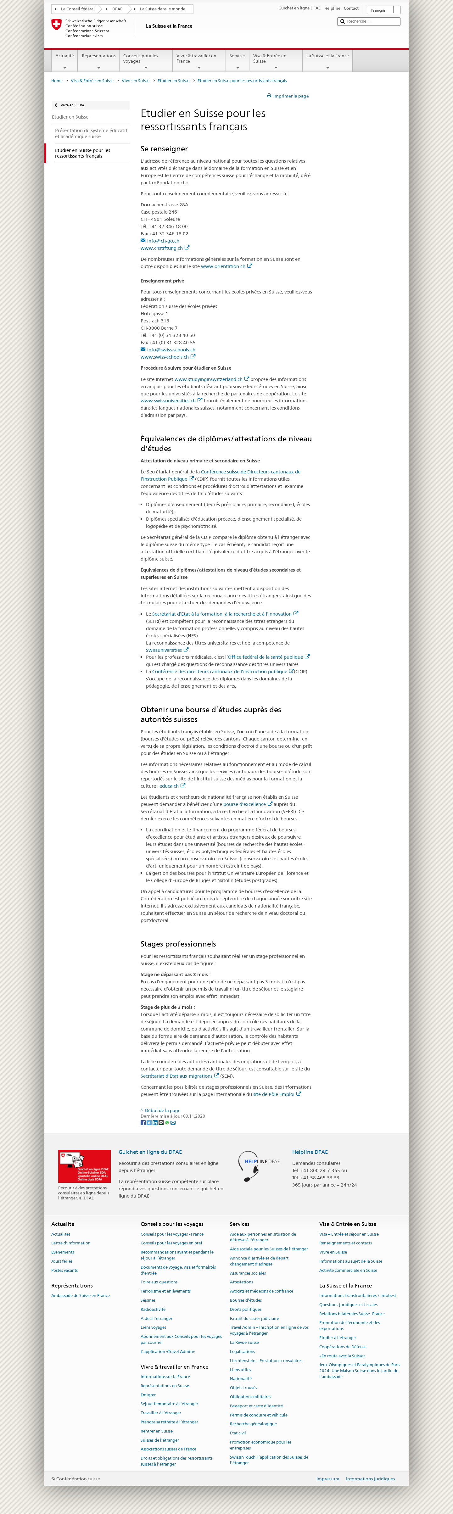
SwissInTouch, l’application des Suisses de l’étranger (269, 1460)
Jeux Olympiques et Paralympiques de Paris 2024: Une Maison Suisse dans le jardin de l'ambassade (359, 1371)
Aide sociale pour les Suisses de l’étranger (269, 1249)
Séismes (148, 1300)
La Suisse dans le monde (162, 9)
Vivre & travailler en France (199, 61)
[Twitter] (150, 1122)
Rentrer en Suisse (157, 1431)
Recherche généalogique (253, 1424)
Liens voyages (153, 1327)
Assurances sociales (248, 1273)
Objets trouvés (243, 1387)
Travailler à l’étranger (161, 1413)
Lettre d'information (71, 1243)
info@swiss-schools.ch (171, 350)
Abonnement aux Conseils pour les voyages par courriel (181, 1339)
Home (57, 80)
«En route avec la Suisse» (342, 1356)
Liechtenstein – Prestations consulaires (266, 1360)
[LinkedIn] (156, 1122)
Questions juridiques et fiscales (348, 1304)
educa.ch (172, 786)
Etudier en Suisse (173, 80)
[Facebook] (144, 1122)
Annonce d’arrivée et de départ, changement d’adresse (259, 1261)
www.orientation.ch (226, 266)
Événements (62, 1252)
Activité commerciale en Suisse (348, 1270)
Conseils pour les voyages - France (172, 1234)
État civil (238, 1433)
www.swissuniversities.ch (171, 401)
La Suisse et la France (327, 61)
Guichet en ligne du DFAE (150, 1152)
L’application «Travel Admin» (168, 1351)
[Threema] (162, 1122)
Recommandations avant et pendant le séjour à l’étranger (177, 1255)
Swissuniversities (167, 650)
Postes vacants (64, 1270)
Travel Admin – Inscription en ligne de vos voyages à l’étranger (269, 1330)
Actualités (60, 1234)
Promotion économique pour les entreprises (260, 1445)
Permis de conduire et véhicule (259, 1415)
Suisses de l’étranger (160, 1440)
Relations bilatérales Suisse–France (352, 1313)
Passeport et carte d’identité (256, 1406)
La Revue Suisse (244, 1342)
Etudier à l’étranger (337, 1337)
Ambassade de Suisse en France (80, 1295)
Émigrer (148, 1395)
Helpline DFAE (310, 1152)
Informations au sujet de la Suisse (350, 1261)
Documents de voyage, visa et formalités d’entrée (178, 1270)
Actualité (64, 61)
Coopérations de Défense (342, 1346)
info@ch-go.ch (163, 241)
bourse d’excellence (247, 804)
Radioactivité (153, 1309)
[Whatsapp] (168, 1122)
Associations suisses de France (168, 1449)
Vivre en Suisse (135, 80)
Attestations (241, 1282)
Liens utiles (240, 1369)
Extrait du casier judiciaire (254, 1318)
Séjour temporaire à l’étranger (169, 1404)
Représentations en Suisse (165, 1385)
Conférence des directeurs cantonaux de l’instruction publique (223, 671)
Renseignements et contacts (345, 1243)
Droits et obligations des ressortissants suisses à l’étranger (176, 1461)
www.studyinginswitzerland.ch (212, 379)
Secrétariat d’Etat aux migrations (180, 1076)
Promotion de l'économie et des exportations (349, 1326)
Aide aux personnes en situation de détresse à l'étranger (263, 1237)
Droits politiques (245, 1309)
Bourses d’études (246, 1300)
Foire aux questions (159, 1282)
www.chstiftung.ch (165, 248)
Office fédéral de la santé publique (269, 657)
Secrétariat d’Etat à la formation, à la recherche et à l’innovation (225, 614)
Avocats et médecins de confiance (261, 1291)
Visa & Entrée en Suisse (276, 61)
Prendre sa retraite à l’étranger (169, 1422)
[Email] (173, 1122)
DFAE (117, 9)
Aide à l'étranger (156, 1318)
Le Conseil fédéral (78, 9)
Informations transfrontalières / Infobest (357, 1295)
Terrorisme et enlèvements (166, 1291)
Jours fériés (61, 1261)
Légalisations (242, 1351)
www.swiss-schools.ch (168, 357)
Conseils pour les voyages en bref (171, 1243)
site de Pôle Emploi (277, 1094)
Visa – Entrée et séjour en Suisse (349, 1234)
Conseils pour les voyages (146, 61)
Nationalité (241, 1379)
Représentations (98, 61)
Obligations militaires (250, 1396)
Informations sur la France (165, 1376)
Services (237, 61)
